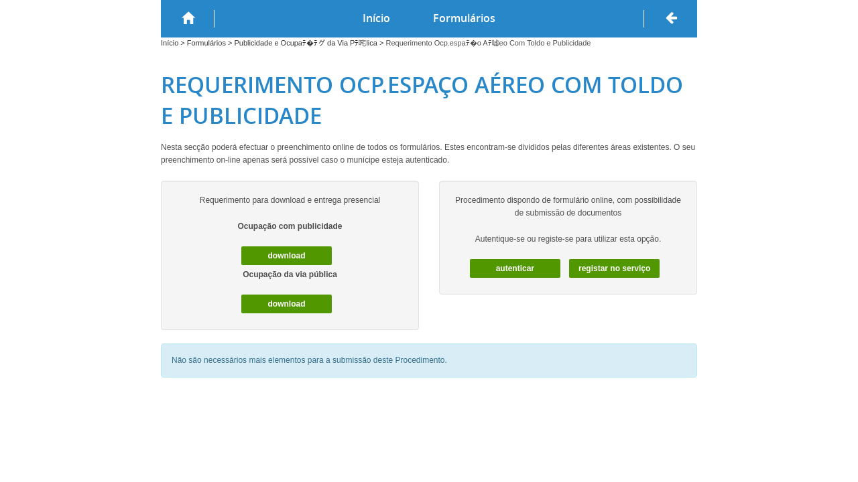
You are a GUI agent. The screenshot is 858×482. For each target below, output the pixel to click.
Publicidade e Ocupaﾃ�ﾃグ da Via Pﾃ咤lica (305, 43)
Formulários (464, 18)
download (287, 255)
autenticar (515, 268)
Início (376, 18)
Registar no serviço (614, 268)
